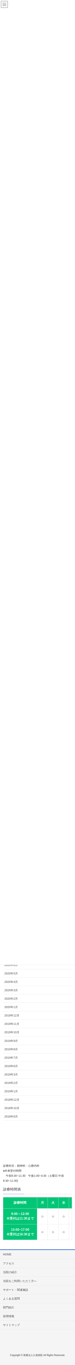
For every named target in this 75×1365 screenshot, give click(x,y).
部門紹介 (8, 1307)
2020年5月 (11, 973)
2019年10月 (11, 1032)
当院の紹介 (10, 1272)
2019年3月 (11, 1074)
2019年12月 (11, 1015)
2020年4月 (11, 981)
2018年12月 (11, 1099)
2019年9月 (11, 1040)
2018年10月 (11, 1108)
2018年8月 (11, 1116)
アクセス (8, 1263)
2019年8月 (11, 1049)
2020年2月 (11, 998)
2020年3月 (11, 990)
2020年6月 (11, 965)
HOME (7, 1254)
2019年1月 (11, 1091)
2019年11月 (11, 1023)
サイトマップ (11, 1325)
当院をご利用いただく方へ (20, 1281)
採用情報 (8, 1316)
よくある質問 (11, 1298)
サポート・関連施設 (15, 1289)
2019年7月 (11, 1057)
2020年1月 (11, 1007)
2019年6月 (11, 1066)
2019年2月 (11, 1082)
